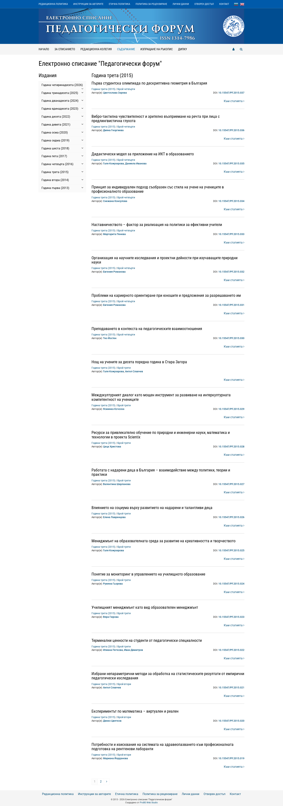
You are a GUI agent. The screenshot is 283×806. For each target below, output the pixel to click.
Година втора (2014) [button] (62, 180)
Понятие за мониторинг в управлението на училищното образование (148, 574)
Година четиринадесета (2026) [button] (62, 85)
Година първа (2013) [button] (62, 188)
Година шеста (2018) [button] (62, 148)
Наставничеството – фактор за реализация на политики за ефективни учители (157, 224)
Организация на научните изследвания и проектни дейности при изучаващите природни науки (165, 260)
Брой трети (124, 367)
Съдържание (127, 47)
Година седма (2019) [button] (62, 140)
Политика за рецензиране (151, 4)
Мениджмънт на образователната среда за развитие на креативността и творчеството (164, 541)
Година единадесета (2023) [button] (62, 108)
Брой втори (124, 684)
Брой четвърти (126, 89)
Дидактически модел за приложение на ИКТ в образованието (143, 154)
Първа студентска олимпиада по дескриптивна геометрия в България (149, 83)
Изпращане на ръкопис (156, 49)
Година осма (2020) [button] (62, 132)
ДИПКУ (182, 49)
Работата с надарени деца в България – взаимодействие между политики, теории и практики (161, 472)
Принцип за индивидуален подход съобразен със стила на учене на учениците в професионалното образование (158, 189)
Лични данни (181, 4)
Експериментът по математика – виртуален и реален (135, 711)
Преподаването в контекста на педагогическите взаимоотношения (147, 328)
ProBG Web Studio (149, 802)
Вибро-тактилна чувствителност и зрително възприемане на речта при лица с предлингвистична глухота (156, 118)
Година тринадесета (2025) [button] (62, 93)
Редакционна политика (53, 4)
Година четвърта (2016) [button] (62, 164)
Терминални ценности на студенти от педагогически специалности (147, 640)
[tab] (62, 85)
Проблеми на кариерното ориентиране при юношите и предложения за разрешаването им (166, 295)
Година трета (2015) (103, 89)
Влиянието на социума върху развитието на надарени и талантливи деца (152, 507)
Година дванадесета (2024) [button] (62, 100)
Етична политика (119, 4)
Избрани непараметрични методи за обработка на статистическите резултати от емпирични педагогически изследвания (168, 675)
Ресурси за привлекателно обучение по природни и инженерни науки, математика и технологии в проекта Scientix (161, 434)
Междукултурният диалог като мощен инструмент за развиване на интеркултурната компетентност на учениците (161, 397)
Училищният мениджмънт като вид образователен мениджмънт (145, 607)
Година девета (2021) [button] (62, 124)
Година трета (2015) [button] (62, 172)
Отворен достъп (204, 4)
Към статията (234, 101)
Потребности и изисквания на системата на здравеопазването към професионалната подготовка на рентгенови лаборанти (163, 746)
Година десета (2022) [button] (62, 116)
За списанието (65, 49)
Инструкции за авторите (88, 4)
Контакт (224, 4)
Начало (44, 49)
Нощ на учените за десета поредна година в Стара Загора (139, 362)
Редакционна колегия (96, 49)
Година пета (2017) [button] (62, 156)
